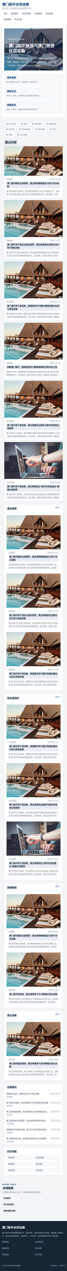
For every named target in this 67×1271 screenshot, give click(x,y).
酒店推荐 (14, 13)
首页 (5, 13)
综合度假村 (26, 13)
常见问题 (18, 19)
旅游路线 (38, 13)
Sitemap (54, 1265)
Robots (62, 1265)
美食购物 (7, 19)
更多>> (58, 507)
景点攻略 (49, 13)
